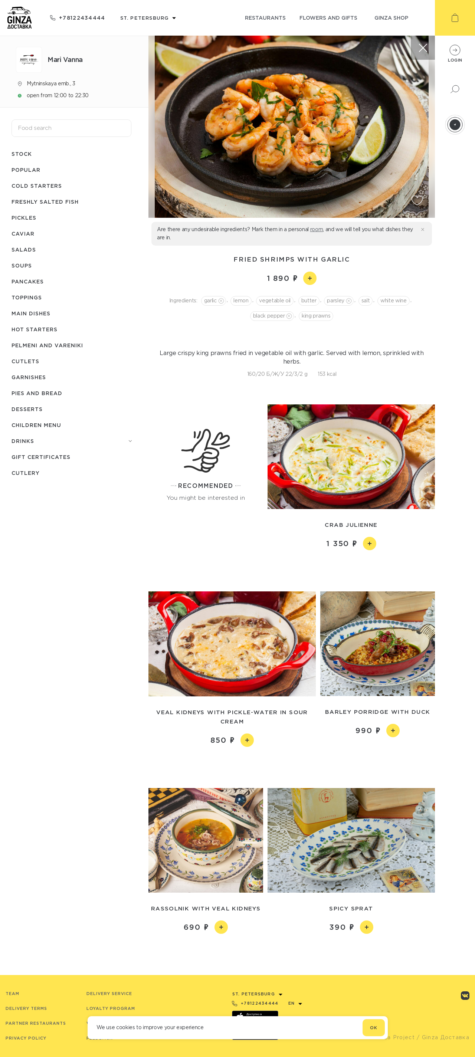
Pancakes (28, 281)
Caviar (23, 233)
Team (12, 993)
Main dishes (31, 313)
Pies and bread (37, 393)
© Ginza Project (391, 1037)
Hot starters (35, 329)
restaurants (265, 17)
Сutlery (26, 473)
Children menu (36, 425)
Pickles (24, 217)
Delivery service (109, 993)
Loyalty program (110, 1008)
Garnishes (29, 377)
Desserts (27, 409)
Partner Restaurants (36, 1023)
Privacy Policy (26, 1038)
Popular (26, 170)
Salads (24, 249)
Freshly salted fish (45, 201)
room (316, 229)
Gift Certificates (41, 457)
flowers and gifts (328, 17)
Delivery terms (26, 1008)
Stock (22, 154)
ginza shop (391, 17)
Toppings (27, 297)
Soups (22, 265)
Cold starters (37, 185)
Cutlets (25, 361)
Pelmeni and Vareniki (47, 345)
